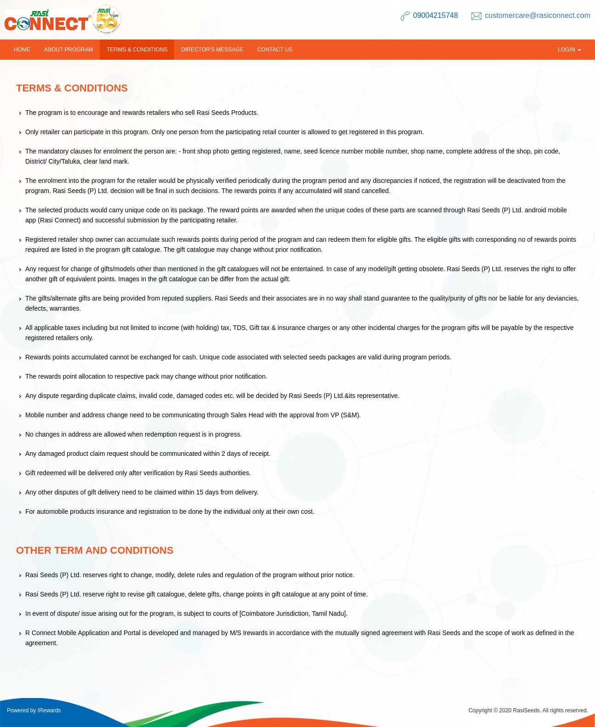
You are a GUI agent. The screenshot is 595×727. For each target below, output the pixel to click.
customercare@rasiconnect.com (537, 15)
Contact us (275, 49)
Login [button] (569, 49)
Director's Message (212, 49)
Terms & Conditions (137, 49)
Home (22, 49)
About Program (68, 49)
